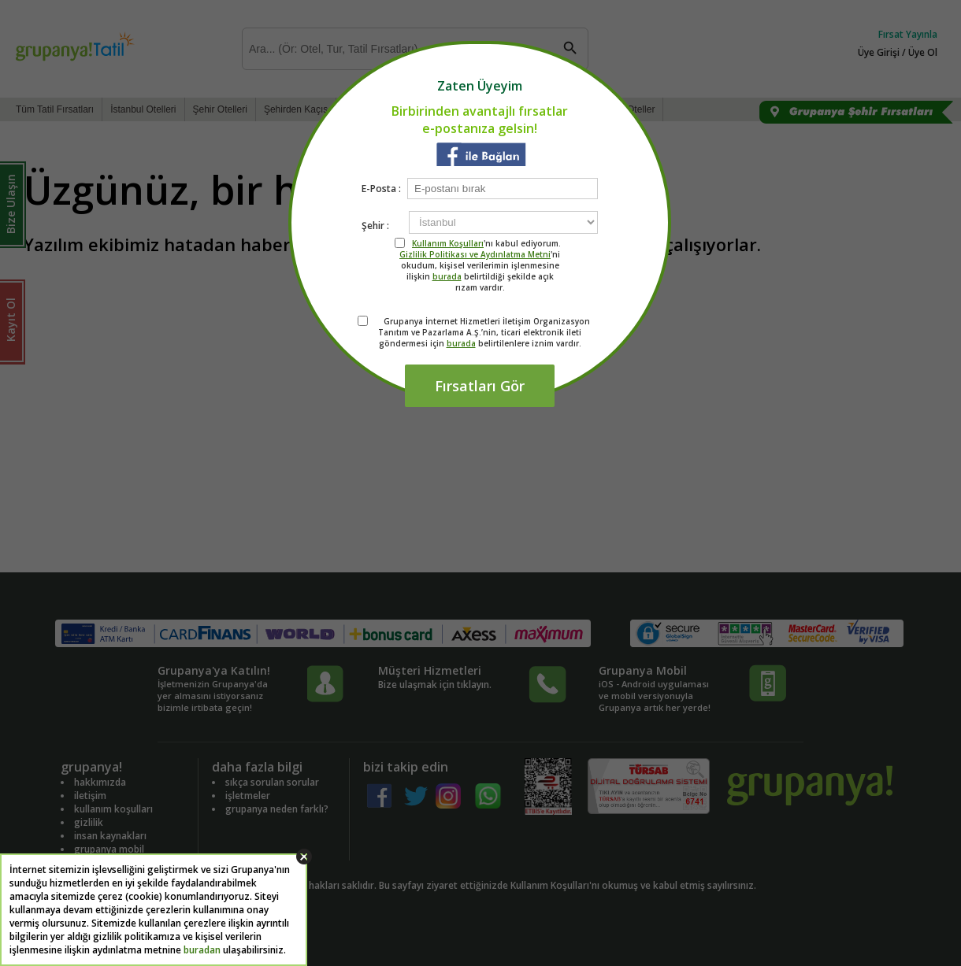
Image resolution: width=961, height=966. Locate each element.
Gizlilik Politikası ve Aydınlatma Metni (475, 254)
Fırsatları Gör (480, 385)
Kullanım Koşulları (448, 243)
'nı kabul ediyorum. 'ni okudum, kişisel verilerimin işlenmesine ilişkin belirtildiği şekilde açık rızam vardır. (480, 265)
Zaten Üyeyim (479, 85)
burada (447, 276)
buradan (202, 950)
